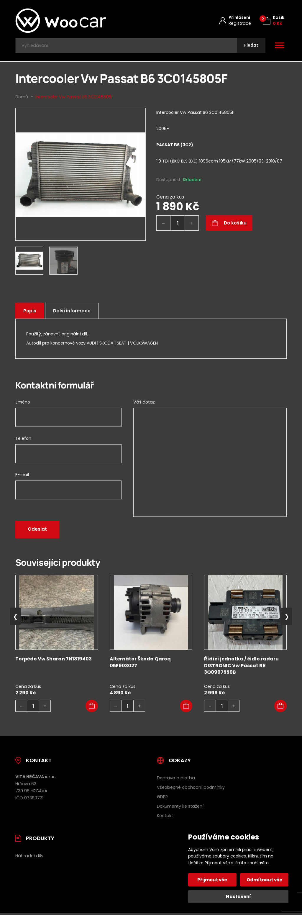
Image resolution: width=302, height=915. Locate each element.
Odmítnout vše (264, 880)
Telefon (23, 440)
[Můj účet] (235, 20)
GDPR (162, 798)
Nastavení (238, 896)
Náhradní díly (29, 857)
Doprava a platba (176, 779)
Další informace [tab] (74, 312)
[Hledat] (250, 46)
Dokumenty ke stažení (180, 808)
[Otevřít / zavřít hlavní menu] (280, 46)
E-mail (22, 476)
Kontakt (165, 817)
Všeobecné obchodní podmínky (191, 789)
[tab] (221, 154)
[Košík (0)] (273, 20)
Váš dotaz (144, 403)
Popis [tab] (30, 312)
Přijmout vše (213, 880)
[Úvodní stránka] (76, 20)
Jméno (22, 403)
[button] (92, 707)
